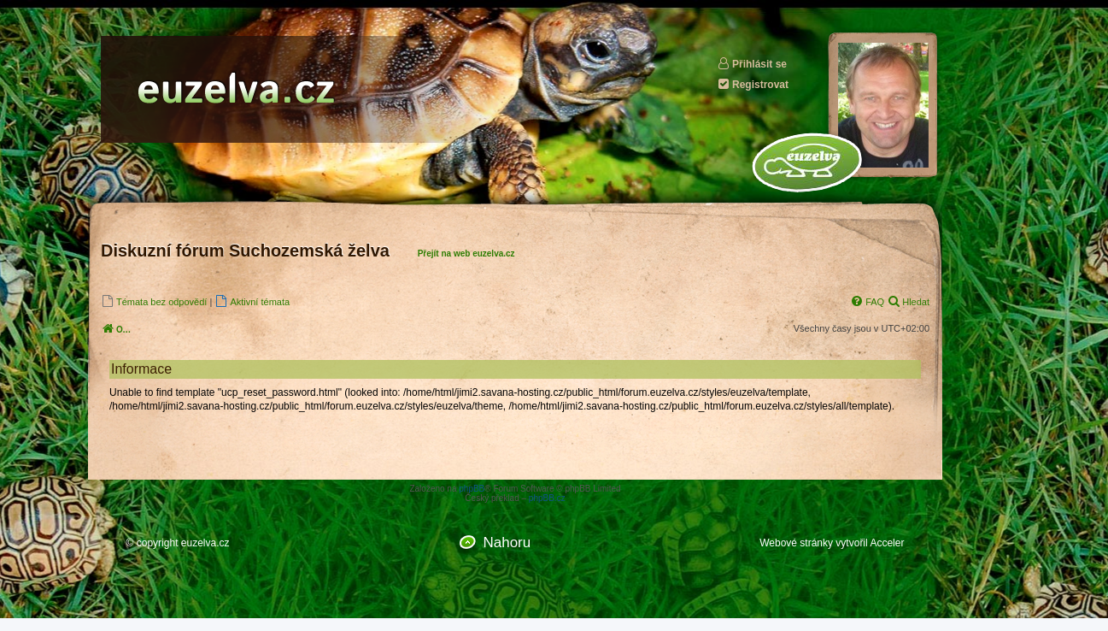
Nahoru (507, 542)
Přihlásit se (752, 63)
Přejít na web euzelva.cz (466, 253)
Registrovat (752, 84)
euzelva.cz (205, 543)
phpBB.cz (547, 498)
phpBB (471, 488)
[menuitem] (154, 301)
